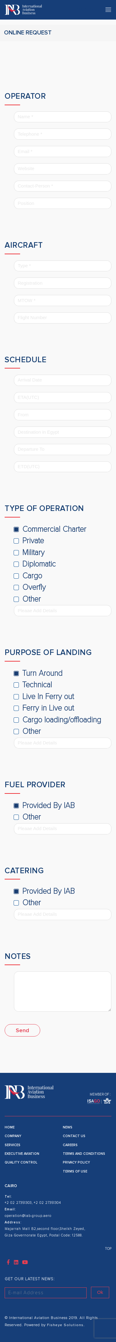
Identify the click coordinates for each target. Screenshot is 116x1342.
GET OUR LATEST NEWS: (30, 1278)
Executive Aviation (22, 1154)
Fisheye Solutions (65, 1325)
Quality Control (21, 1162)
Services (12, 1145)
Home (10, 1127)
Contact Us (74, 1136)
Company (13, 1136)
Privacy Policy (76, 1162)
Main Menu (94, 9)
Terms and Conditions (84, 1154)
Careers (70, 1145)
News (67, 1127)
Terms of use (75, 1171)
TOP (108, 1249)
